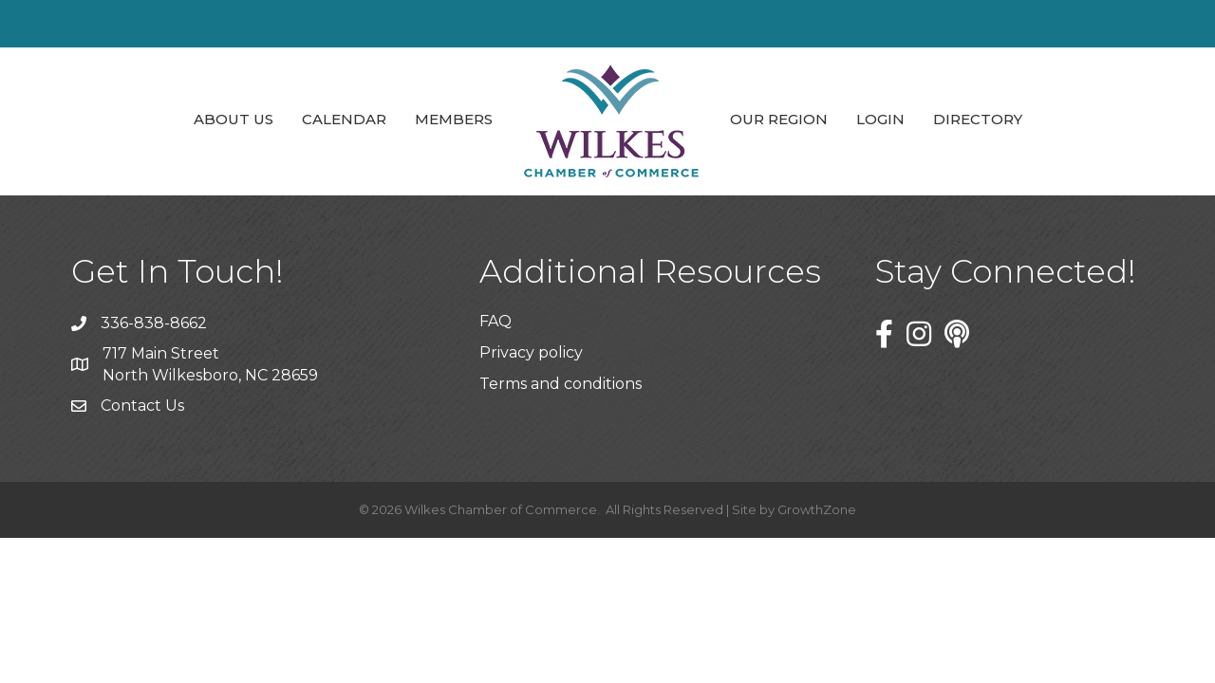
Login (880, 119)
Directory (977, 119)
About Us (233, 119)
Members (454, 119)
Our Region (779, 119)
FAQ (495, 321)
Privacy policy (531, 352)
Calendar (344, 119)
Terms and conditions (560, 384)
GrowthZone (816, 509)
